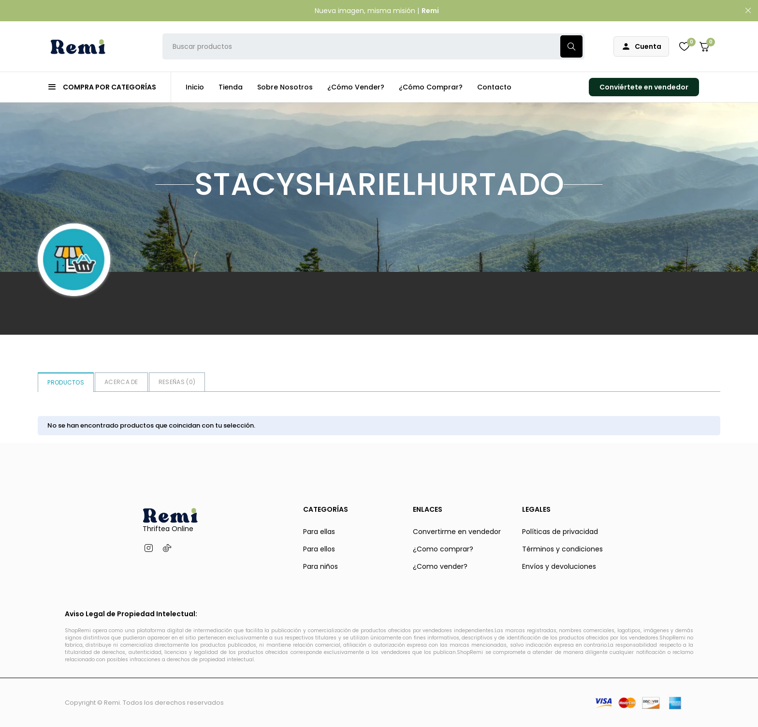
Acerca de (121, 382)
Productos (65, 382)
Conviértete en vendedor (643, 87)
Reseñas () (177, 382)
